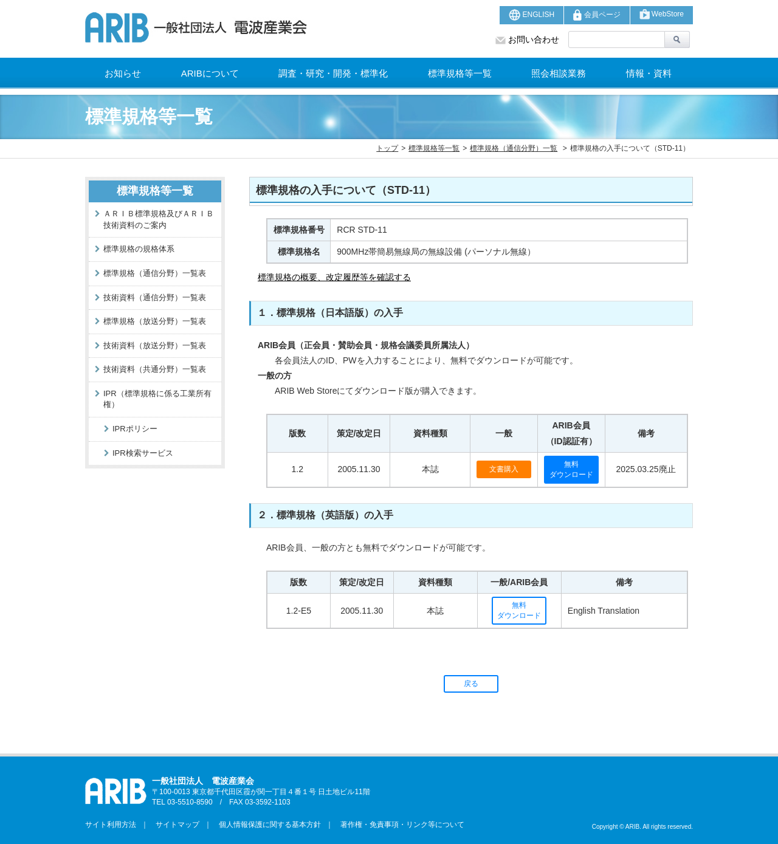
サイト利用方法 (110, 824)
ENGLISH (531, 15)
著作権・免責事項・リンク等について (398, 824)
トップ (387, 148)
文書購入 (503, 469)
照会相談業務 (558, 73)
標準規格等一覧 (460, 73)
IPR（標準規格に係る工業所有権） (157, 399)
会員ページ (596, 15)
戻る (471, 683)
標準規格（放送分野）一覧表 (154, 321)
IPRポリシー (134, 428)
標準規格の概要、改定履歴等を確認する (334, 277)
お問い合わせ (527, 39)
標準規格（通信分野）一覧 (513, 148)
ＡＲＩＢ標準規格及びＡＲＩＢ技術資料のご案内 (158, 219)
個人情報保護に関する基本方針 (266, 824)
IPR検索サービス (142, 453)
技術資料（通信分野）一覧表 (154, 297)
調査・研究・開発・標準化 (333, 73)
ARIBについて (210, 73)
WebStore (661, 14)
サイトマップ (173, 824)
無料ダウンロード (571, 469)
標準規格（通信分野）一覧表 (154, 273)
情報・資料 (649, 73)
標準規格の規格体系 (138, 248)
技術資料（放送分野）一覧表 (154, 345)
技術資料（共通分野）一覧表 (154, 369)
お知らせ (123, 73)
